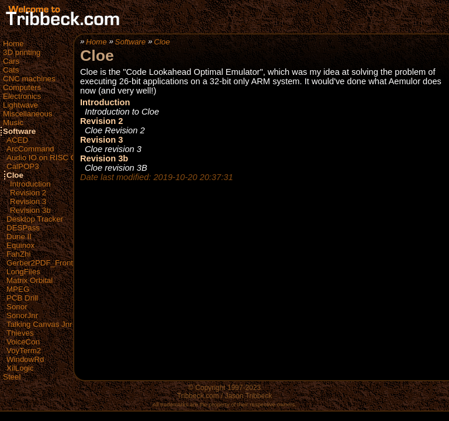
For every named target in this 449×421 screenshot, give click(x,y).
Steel (11, 376)
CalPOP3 (22, 166)
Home (13, 43)
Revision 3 (28, 201)
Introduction (30, 184)
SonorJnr (22, 315)
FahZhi (18, 254)
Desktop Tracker (34, 219)
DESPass (23, 227)
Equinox (20, 245)
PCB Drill (22, 298)
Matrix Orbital (29, 280)
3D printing (21, 52)
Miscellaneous (27, 113)
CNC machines (29, 78)
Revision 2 (28, 192)
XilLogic (20, 368)
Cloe (14, 175)
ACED (17, 140)
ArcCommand (30, 148)
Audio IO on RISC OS (44, 157)
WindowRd (25, 359)
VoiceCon (23, 341)
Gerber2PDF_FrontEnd (46, 262)
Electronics (22, 96)
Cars (11, 61)
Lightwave (20, 105)
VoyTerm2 (23, 350)
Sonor (16, 306)
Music (13, 122)
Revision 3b (30, 210)
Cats (11, 69)
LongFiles (23, 271)
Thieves (20, 333)
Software (19, 131)
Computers (22, 87)
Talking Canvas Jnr (39, 324)
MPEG (17, 289)
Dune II (19, 236)
